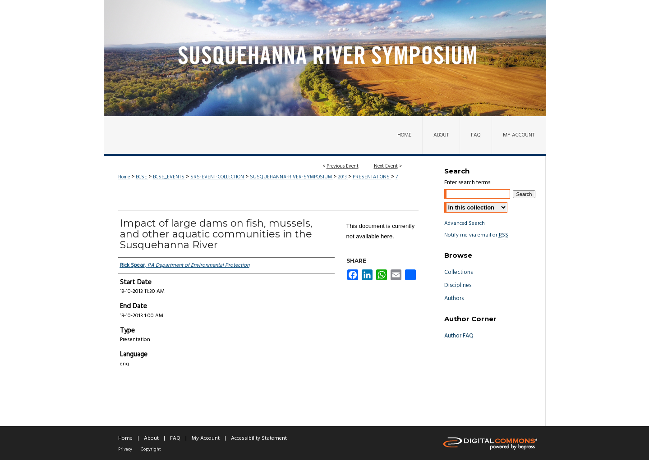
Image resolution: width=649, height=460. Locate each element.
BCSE (142, 177)
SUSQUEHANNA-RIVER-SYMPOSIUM (291, 177)
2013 (343, 177)
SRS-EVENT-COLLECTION (217, 177)
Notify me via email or (476, 235)
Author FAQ (459, 336)
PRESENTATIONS (372, 177)
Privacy (125, 449)
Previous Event (343, 166)
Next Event (386, 166)
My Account (206, 438)
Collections (458, 272)
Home (124, 177)
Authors (454, 298)
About (151, 438)
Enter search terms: (468, 182)
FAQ (175, 438)
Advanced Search (464, 223)
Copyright (151, 449)
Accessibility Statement (259, 438)
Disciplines (457, 285)
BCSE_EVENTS (169, 177)
